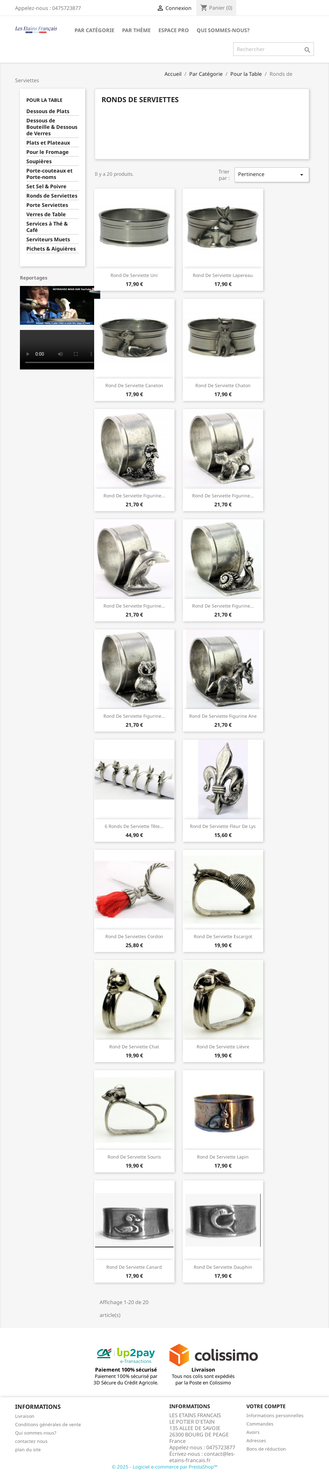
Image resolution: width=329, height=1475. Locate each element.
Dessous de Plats (47, 111)
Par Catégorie (94, 30)
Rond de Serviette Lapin (223, 1157)
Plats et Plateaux (48, 142)
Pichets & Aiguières (51, 248)
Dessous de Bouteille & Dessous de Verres (51, 127)
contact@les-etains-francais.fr (202, 1457)
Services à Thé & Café (47, 227)
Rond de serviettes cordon (134, 936)
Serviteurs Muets (48, 239)
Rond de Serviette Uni (134, 275)
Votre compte (266, 1406)
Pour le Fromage (47, 152)
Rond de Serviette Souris (134, 1157)
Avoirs (253, 1432)
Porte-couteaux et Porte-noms (49, 174)
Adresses (256, 1440)
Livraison (24, 1416)
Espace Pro (173, 30)
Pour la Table (44, 100)
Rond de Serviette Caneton (134, 385)
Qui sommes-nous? (223, 30)
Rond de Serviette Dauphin (223, 1267)
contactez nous (31, 1441)
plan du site (28, 1449)
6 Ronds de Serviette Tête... (134, 826)
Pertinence (272, 175)
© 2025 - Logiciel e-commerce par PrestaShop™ (165, 1466)
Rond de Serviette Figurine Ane (223, 716)
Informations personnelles (275, 1415)
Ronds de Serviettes (51, 195)
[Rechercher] (273, 49)
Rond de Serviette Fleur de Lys (223, 826)
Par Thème (136, 30)
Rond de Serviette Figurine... (134, 496)
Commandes (259, 1424)
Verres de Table (46, 214)
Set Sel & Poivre (46, 186)
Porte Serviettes (47, 205)
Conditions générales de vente (48, 1424)
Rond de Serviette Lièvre (223, 1047)
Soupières (39, 161)
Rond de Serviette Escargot (223, 936)
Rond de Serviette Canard (134, 1267)
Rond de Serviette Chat (134, 1047)
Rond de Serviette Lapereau (223, 275)
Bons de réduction (266, 1449)
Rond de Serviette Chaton (223, 385)
